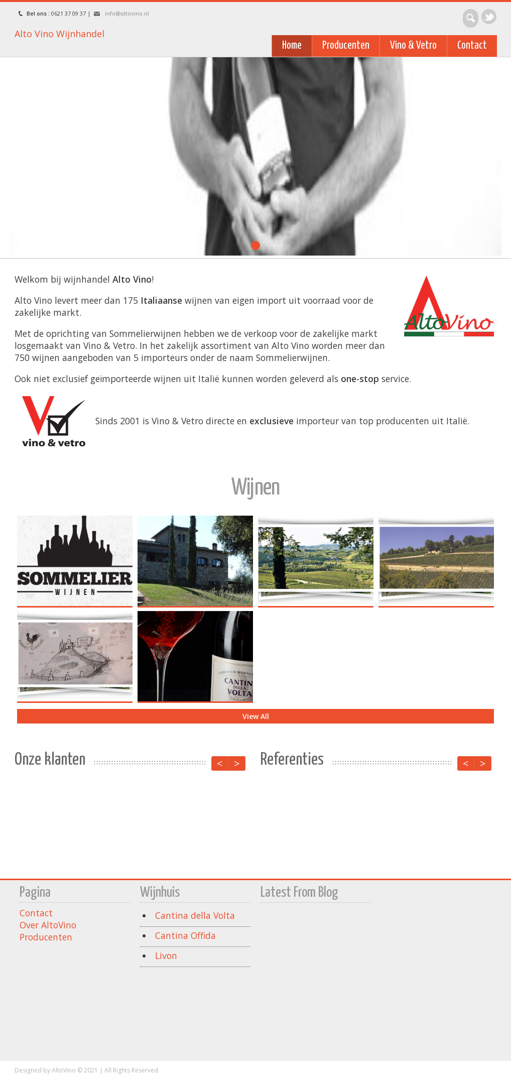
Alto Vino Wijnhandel (59, 34)
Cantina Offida (185, 935)
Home (292, 45)
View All (255, 716)
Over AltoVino (48, 925)
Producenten (345, 45)
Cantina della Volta (195, 915)
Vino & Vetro (413, 45)
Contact (472, 45)
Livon (166, 955)
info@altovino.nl (127, 13)
